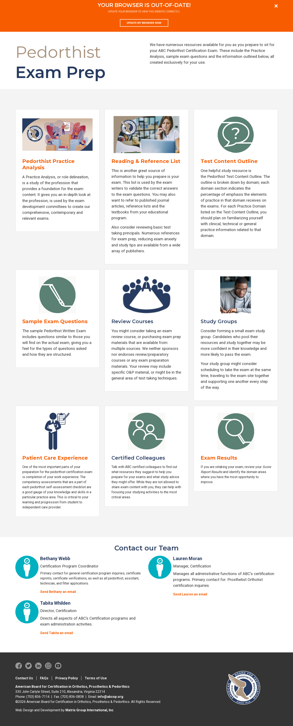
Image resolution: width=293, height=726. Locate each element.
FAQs (44, 678)
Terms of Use (96, 678)
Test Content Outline (229, 161)
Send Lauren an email (190, 594)
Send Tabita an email (56, 633)
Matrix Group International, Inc (89, 710)
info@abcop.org (110, 697)
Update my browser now (144, 23)
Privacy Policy (66, 678)
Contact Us (24, 678)
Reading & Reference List (145, 161)
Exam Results (219, 458)
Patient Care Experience (55, 458)
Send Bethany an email (58, 592)
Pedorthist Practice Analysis (48, 164)
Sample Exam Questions (55, 321)
